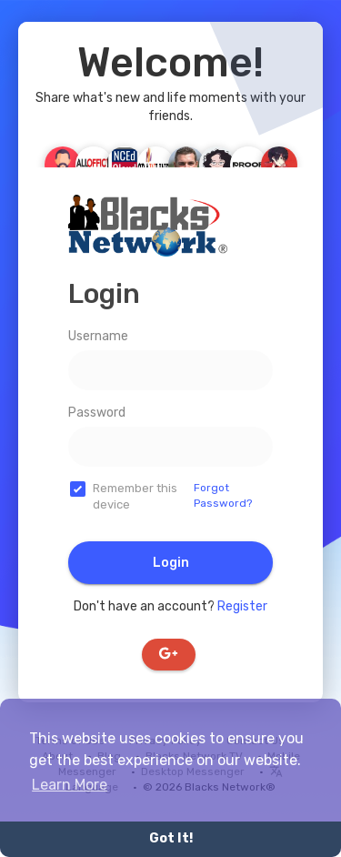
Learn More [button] (69, 784)
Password (96, 412)
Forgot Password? (223, 495)
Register (242, 606)
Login (171, 562)
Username (98, 336)
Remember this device (135, 496)
